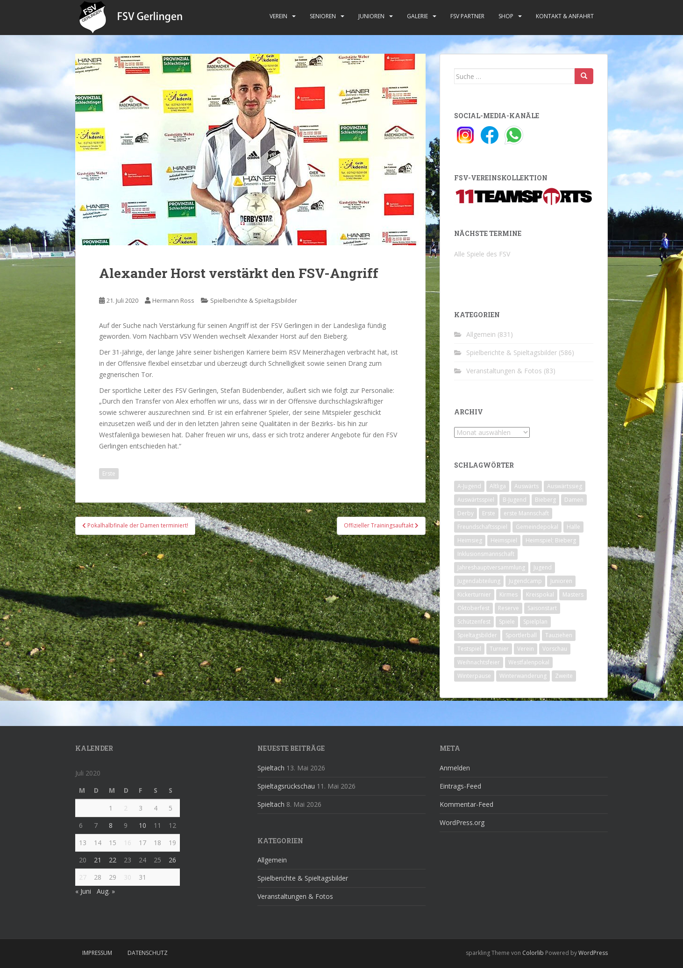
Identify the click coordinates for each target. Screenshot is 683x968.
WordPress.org (462, 822)
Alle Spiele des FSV (482, 253)
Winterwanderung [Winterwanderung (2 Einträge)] (523, 676)
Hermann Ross (173, 300)
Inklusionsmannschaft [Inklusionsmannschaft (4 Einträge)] (485, 554)
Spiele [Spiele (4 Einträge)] (507, 622)
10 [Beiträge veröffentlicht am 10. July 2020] (142, 825)
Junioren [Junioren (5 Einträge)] (561, 581)
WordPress (593, 953)
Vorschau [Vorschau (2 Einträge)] (554, 649)
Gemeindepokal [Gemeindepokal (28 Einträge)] (537, 527)
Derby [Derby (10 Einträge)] (465, 513)
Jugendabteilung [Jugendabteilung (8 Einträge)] (478, 581)
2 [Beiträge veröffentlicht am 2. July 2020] (126, 808)
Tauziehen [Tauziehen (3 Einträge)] (558, 635)
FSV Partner (467, 16)
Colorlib (533, 953)
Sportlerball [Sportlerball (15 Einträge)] (521, 635)
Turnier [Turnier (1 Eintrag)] (499, 649)
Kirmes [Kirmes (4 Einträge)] (508, 594)
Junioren (371, 16)
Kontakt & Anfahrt (565, 16)
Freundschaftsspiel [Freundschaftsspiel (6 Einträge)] (482, 527)
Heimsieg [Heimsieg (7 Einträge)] (469, 540)
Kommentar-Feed (466, 804)
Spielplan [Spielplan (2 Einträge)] (535, 622)
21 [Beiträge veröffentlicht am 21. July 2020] (97, 859)
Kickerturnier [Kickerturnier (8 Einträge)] (474, 594)
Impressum (97, 953)
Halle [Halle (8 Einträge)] (573, 527)
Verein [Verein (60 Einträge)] (525, 649)
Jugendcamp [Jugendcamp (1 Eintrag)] (525, 581)
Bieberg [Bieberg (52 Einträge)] (545, 500)
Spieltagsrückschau (286, 786)
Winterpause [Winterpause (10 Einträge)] (474, 676)
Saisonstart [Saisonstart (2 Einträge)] (542, 608)
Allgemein (481, 334)
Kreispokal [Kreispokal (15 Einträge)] (540, 594)
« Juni (83, 891)
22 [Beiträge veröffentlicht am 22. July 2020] (112, 859)
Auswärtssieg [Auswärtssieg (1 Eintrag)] (564, 486)
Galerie (417, 16)
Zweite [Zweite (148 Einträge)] (564, 676)
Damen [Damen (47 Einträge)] (573, 500)
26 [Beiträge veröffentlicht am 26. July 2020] (172, 859)
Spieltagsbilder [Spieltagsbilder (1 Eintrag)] (477, 635)
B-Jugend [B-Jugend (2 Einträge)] (514, 500)
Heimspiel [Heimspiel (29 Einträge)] (504, 540)
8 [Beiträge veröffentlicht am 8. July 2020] (111, 825)
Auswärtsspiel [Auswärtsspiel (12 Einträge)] (475, 500)
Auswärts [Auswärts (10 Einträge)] (526, 486)
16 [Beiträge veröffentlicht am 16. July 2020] (127, 842)
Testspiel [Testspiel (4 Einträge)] (469, 649)
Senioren (323, 16)
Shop (505, 16)
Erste (108, 473)
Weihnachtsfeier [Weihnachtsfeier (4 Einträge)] (478, 662)
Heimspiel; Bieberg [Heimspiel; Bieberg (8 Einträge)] (551, 540)
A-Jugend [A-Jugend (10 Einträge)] (469, 486)
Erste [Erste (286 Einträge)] (488, 513)
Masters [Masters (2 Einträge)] (572, 594)
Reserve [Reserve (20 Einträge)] (508, 608)
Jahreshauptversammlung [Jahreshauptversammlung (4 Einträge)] (491, 567)
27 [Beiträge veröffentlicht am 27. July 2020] (82, 877)
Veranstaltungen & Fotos (504, 370)
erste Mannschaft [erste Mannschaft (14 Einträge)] (526, 513)
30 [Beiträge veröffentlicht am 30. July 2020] (127, 877)
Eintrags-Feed (460, 786)
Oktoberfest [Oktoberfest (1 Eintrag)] (473, 608)
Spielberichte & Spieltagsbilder (253, 300)
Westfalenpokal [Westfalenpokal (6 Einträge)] (528, 662)
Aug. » (106, 891)
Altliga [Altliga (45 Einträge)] (498, 486)
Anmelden (455, 767)
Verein (278, 16)
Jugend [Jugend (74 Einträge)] (543, 567)
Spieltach (271, 767)
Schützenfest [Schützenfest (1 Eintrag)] (474, 622)
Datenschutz (148, 953)
